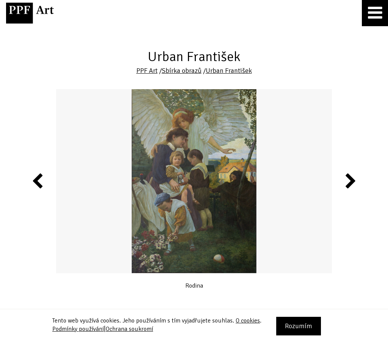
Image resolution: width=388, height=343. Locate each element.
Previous (37, 181)
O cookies (248, 320)
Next (350, 181)
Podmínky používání (78, 329)
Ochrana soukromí (129, 329)
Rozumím (298, 326)
